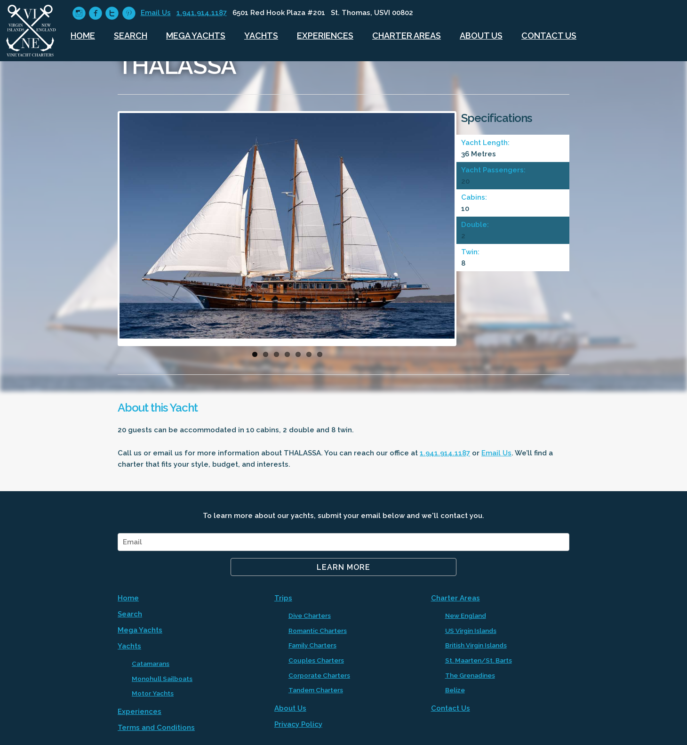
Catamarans (150, 663)
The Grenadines (470, 675)
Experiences (325, 35)
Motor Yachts (153, 693)
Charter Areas (406, 35)
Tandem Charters (315, 690)
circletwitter (111, 13)
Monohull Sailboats (162, 678)
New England (465, 615)
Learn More (343, 567)
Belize (455, 690)
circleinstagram (78, 13)
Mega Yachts (195, 35)
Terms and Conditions (156, 727)
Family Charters (312, 645)
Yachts (261, 35)
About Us (481, 35)
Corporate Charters (319, 675)
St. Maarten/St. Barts (478, 660)
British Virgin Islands (476, 645)
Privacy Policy (298, 724)
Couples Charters (316, 660)
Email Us (156, 12)
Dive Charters (309, 615)
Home (83, 35)
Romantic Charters (317, 630)
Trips (283, 598)
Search (130, 35)
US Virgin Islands (470, 630)
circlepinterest (128, 13)
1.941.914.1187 (201, 12)
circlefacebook (95, 13)
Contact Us (548, 35)
